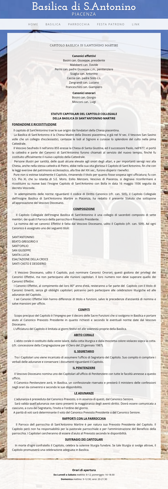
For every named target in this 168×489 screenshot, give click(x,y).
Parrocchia (79, 24)
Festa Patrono (111, 24)
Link (136, 24)
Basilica (53, 24)
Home (33, 24)
